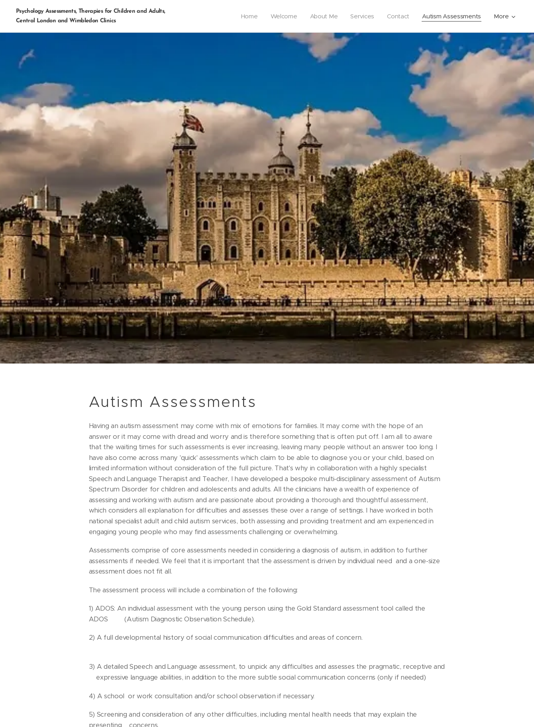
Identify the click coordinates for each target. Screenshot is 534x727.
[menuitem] (246, 16)
